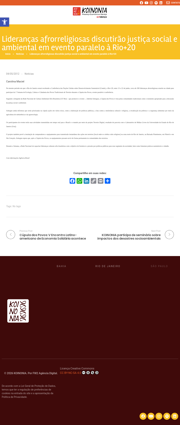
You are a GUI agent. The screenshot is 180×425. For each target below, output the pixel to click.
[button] (4, 22)
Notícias (20, 54)
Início (8, 54)
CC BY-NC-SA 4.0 (79, 373)
